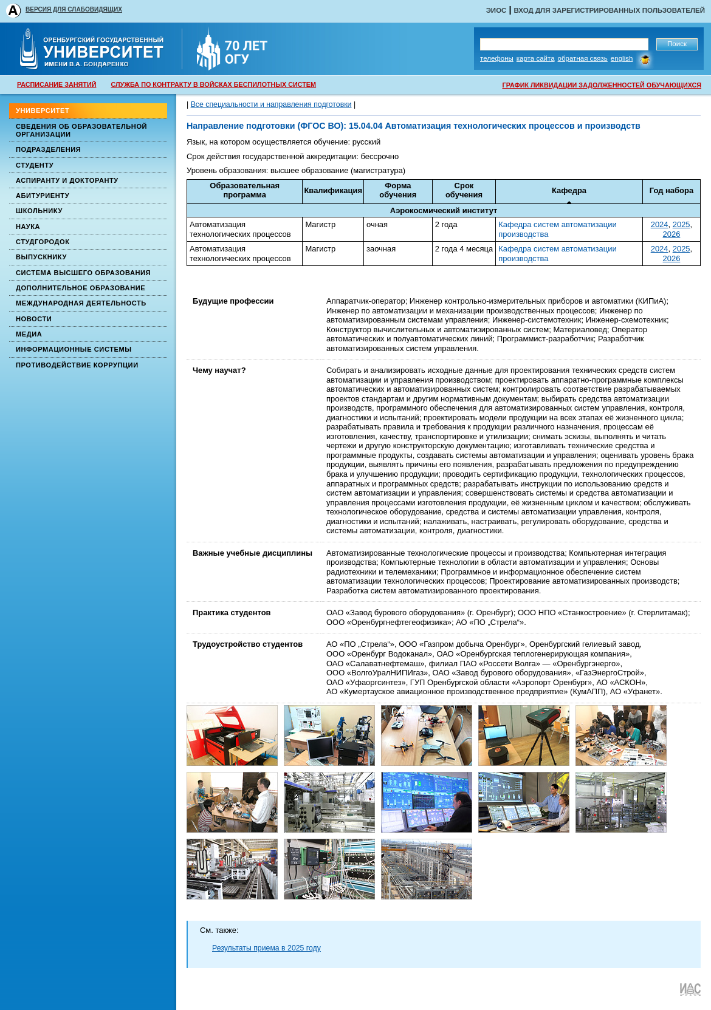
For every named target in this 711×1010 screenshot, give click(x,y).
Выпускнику (41, 257)
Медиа (29, 334)
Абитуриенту (42, 195)
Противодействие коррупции (77, 365)
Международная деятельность (81, 303)
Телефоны (497, 58)
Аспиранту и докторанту (67, 180)
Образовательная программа (245, 190)
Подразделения (48, 149)
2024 (659, 224)
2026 (672, 234)
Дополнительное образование (80, 288)
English (622, 58)
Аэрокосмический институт (444, 210)
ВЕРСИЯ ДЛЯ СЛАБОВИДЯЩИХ (74, 9)
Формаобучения (397, 190)
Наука (28, 226)
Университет (42, 110)
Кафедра (569, 190)
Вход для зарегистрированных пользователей (609, 10)
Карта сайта (536, 58)
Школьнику (39, 210)
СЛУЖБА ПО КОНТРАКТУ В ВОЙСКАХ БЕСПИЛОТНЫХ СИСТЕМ (213, 84)
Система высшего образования (83, 272)
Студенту (34, 165)
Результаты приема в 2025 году (266, 948)
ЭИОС (496, 10)
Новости (34, 318)
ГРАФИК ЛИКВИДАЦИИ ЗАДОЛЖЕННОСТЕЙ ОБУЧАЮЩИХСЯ (602, 85)
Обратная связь (583, 58)
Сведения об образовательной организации (81, 130)
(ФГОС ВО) (319, 126)
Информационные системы (74, 349)
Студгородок (43, 241)
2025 (681, 224)
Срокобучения (464, 190)
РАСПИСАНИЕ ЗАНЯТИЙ (56, 84)
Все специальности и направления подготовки (271, 104)
